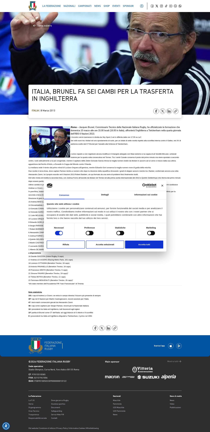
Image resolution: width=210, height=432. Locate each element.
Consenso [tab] (64, 195)
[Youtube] (170, 6)
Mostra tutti (174, 361)
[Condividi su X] (162, 111)
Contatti (54, 418)
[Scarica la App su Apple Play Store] (170, 346)
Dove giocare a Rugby (60, 400)
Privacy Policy (62, 428)
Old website (33, 428)
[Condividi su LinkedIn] (169, 111)
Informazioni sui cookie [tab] (145, 194)
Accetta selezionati (105, 244)
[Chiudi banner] (162, 186)
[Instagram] (161, 6)
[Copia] (175, 111)
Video (172, 404)
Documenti (55, 407)
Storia (30, 404)
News (115, 414)
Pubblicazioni (175, 407)
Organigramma (34, 407)
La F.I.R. (31, 400)
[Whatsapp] (180, 6)
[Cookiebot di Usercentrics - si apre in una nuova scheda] (144, 186)
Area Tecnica (33, 411)
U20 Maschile (118, 407)
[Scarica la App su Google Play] (179, 346)
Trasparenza (33, 414)
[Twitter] (156, 6)
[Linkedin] (175, 6)
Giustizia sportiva (58, 404)
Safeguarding (56, 411)
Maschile (116, 400)
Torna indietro (42, 25)
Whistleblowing (92, 428)
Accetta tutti (144, 244)
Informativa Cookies (77, 428)
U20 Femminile (119, 411)
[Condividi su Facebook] (156, 111)
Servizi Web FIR (57, 414)
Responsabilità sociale (37, 418)
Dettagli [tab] (105, 194)
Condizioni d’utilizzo (47, 428)
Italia (36, 110)
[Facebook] (152, 6)
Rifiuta (66, 244)
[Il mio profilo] (142, 6)
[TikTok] (166, 6)
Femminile (117, 404)
